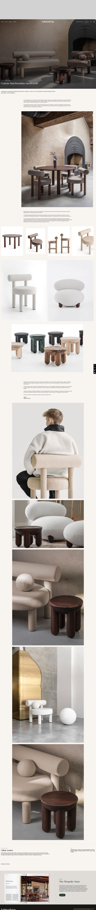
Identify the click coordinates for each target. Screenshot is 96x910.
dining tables (87, 849)
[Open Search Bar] (91, 22)
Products (10, 21)
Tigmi (91, 850)
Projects (2, 21)
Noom (28, 100)
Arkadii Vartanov (74, 849)
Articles (6, 21)
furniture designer (74, 850)
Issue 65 (86, 21)
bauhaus (79, 849)
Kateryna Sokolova (82, 850)
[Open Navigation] (94, 22)
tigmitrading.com (27, 398)
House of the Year (80, 21)
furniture (92, 849)
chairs (83, 849)
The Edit (14, 21)
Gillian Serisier (7, 80)
